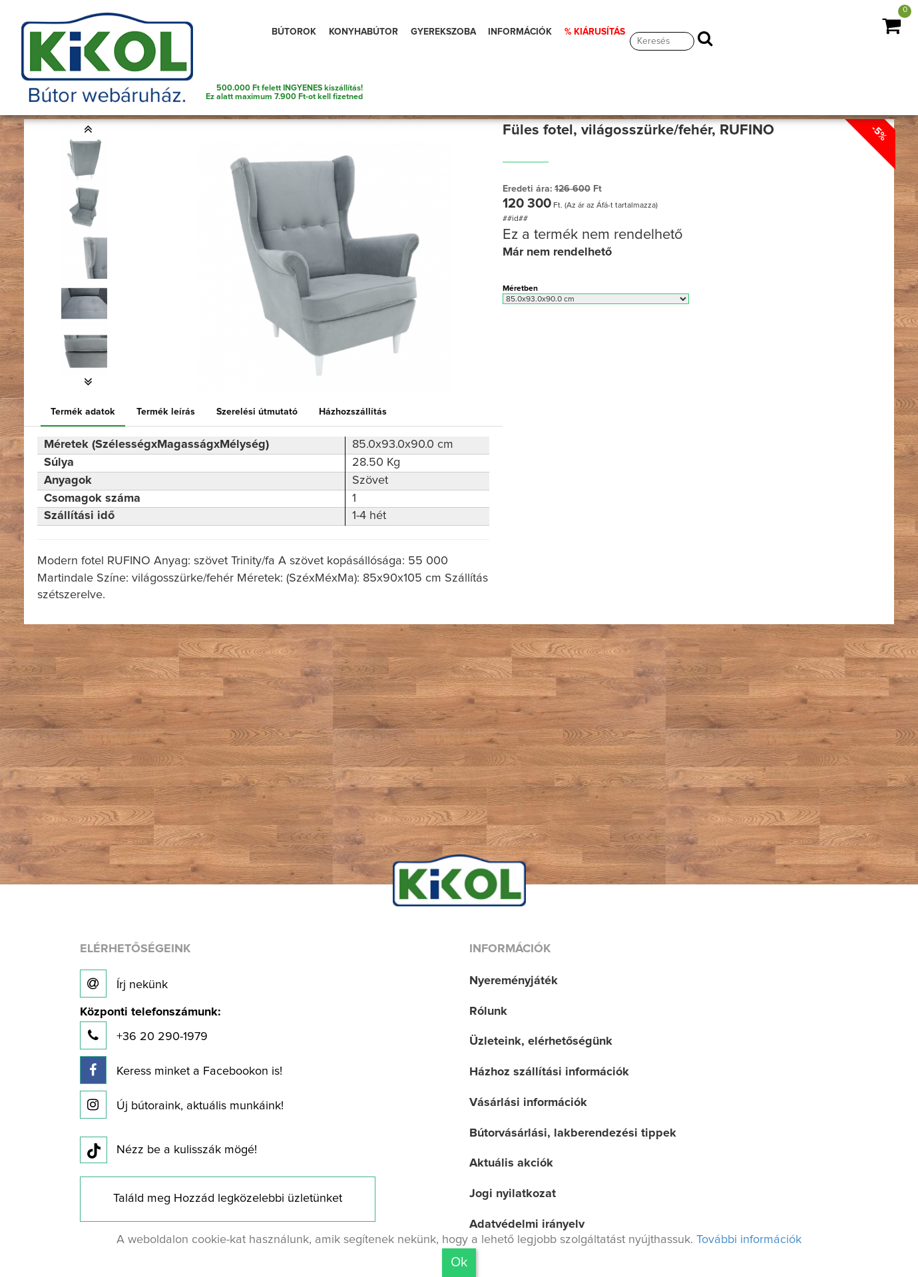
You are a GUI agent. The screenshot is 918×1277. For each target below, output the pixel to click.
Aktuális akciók (511, 1163)
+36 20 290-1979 (150, 1027)
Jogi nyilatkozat (512, 1194)
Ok (459, 1262)
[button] (88, 129)
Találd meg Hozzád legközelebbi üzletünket (227, 1198)
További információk (749, 1240)
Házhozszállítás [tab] (353, 412)
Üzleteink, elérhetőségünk (540, 1041)
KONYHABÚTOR (363, 32)
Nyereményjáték (513, 981)
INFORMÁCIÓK (520, 32)
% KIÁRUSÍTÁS (595, 32)
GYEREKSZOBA (443, 32)
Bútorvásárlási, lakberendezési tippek (572, 1133)
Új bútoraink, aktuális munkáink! (182, 1105)
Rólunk (488, 1011)
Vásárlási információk (528, 1103)
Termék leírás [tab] (165, 412)
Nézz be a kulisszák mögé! (168, 1150)
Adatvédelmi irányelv (526, 1224)
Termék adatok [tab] (83, 412)
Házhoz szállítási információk (549, 1072)
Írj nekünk (124, 984)
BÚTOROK (294, 32)
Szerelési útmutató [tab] (257, 412)
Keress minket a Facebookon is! (181, 1070)
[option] (87, 160)
